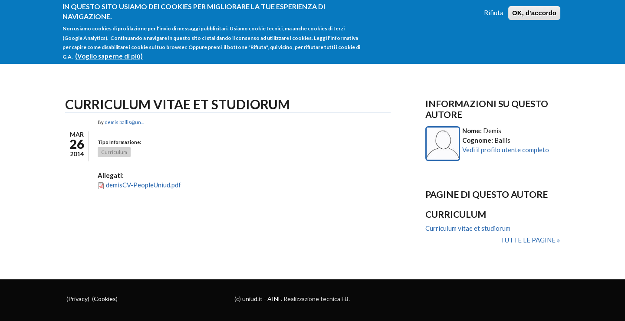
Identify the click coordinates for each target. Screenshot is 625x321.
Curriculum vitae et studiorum (467, 228)
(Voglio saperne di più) (109, 51)
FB (345, 298)
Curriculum (114, 152)
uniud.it (252, 298)
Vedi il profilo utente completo (505, 150)
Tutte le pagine (528, 240)
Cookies (105, 298)
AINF (274, 298)
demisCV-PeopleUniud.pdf (143, 185)
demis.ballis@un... (124, 122)
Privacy (78, 298)
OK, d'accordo (534, 7)
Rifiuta (493, 7)
